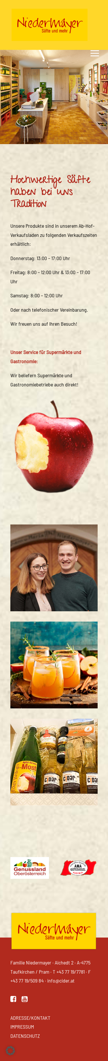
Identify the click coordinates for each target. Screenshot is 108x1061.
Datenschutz (25, 1036)
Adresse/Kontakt (30, 1018)
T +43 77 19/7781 (69, 971)
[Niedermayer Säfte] (49, 25)
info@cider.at (61, 980)
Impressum (22, 1026)
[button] (13, 1000)
